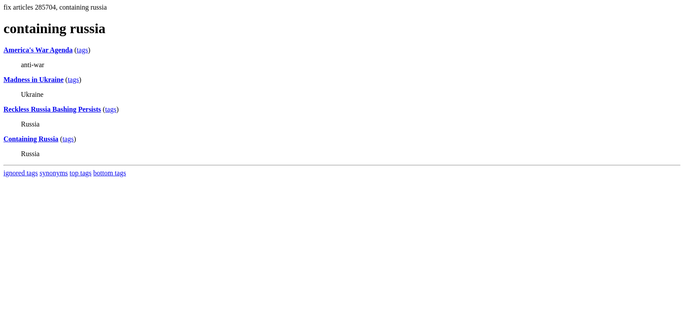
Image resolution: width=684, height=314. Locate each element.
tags (82, 50)
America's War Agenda (38, 50)
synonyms (54, 173)
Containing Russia (30, 139)
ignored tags (20, 173)
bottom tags (109, 173)
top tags (81, 173)
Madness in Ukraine (33, 79)
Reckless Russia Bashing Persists (52, 109)
